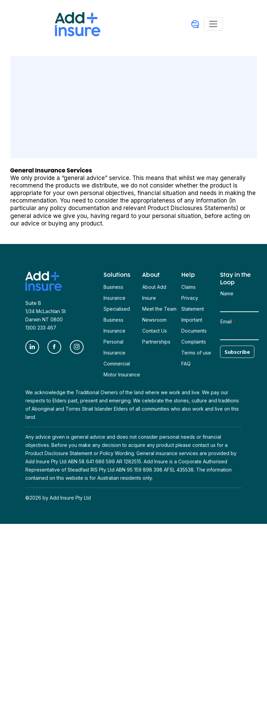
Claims (188, 287)
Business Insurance (114, 292)
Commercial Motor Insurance (122, 369)
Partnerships (156, 342)
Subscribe (237, 351)
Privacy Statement (192, 303)
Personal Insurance (114, 347)
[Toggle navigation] (213, 24)
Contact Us (154, 331)
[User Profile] (195, 24)
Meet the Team (159, 309)
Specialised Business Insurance (117, 320)
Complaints (193, 342)
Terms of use (196, 353)
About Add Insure (154, 292)
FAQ (186, 363)
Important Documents (194, 325)
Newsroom (154, 320)
